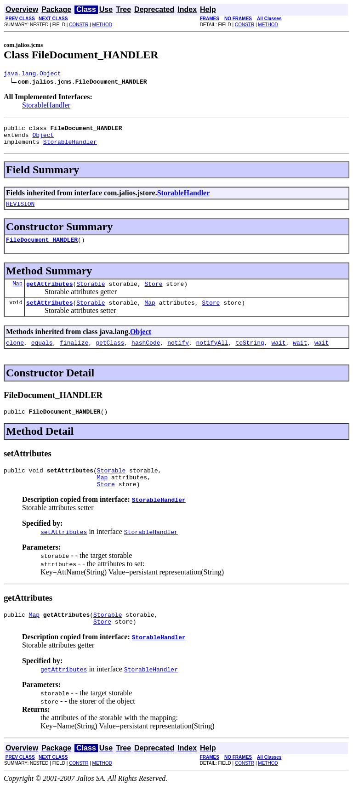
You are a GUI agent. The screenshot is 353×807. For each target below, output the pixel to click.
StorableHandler (46, 106)
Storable (90, 293)
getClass (110, 355)
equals (42, 355)
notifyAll (212, 355)
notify (178, 355)
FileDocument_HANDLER (42, 248)
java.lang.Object (32, 74)
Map (17, 293)
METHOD (102, 24)
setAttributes (49, 313)
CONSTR (78, 24)
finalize (74, 355)
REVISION (20, 210)
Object (43, 139)
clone (15, 355)
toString (249, 355)
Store (153, 293)
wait (278, 355)
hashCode (145, 355)
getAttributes (49, 293)
